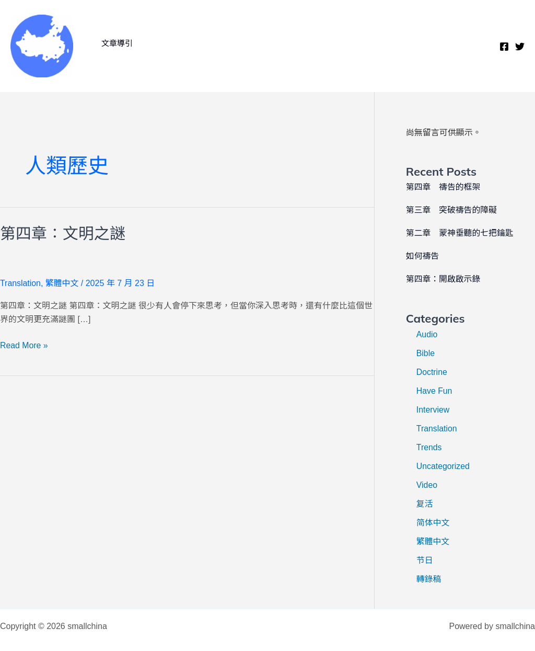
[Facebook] (504, 46)
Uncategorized (443, 466)
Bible (425, 353)
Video (427, 485)
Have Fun (434, 390)
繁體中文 (62, 283)
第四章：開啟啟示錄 (443, 279)
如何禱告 (422, 256)
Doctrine (432, 372)
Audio (427, 334)
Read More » (24, 345)
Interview (433, 409)
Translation (20, 283)
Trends (429, 447)
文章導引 (116, 43)
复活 (424, 503)
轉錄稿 (428, 579)
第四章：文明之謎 (62, 233)
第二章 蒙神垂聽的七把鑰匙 (460, 233)
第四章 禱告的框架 (443, 186)
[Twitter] (520, 46)
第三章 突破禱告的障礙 (452, 209)
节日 (424, 560)
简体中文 (433, 522)
